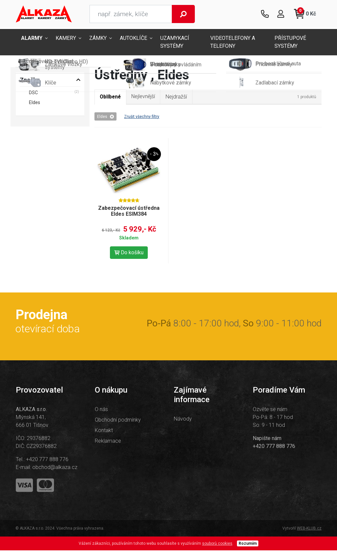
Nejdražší (178, 98)
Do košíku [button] (128, 254)
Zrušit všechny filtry (141, 118)
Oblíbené (111, 98)
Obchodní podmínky (118, 421)
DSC (33, 94)
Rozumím (248, 545)
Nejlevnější (145, 98)
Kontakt (104, 432)
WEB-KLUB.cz (309, 530)
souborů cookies (217, 545)
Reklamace (108, 442)
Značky (29, 81)
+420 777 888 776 (47, 461)
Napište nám (267, 440)
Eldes (105, 118)
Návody (183, 420)
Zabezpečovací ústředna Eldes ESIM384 (129, 213)
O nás (101, 411)
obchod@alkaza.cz (54, 469)
